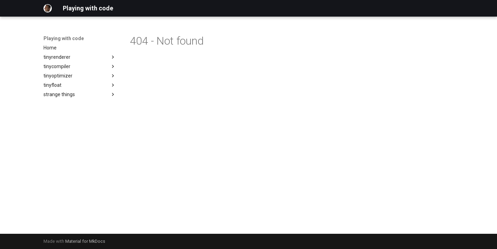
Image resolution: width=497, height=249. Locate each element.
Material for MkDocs (85, 241)
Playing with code (63, 38)
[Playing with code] (48, 8)
